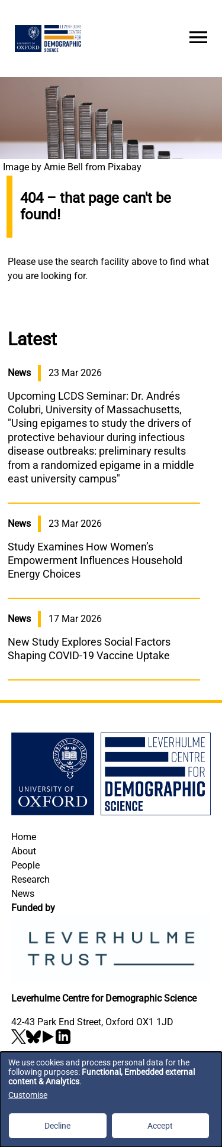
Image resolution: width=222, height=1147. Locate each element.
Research (30, 879)
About (23, 851)
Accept (160, 1125)
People (25, 865)
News (22, 893)
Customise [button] (27, 1095)
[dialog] (111, 1099)
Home (23, 837)
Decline (57, 1125)
